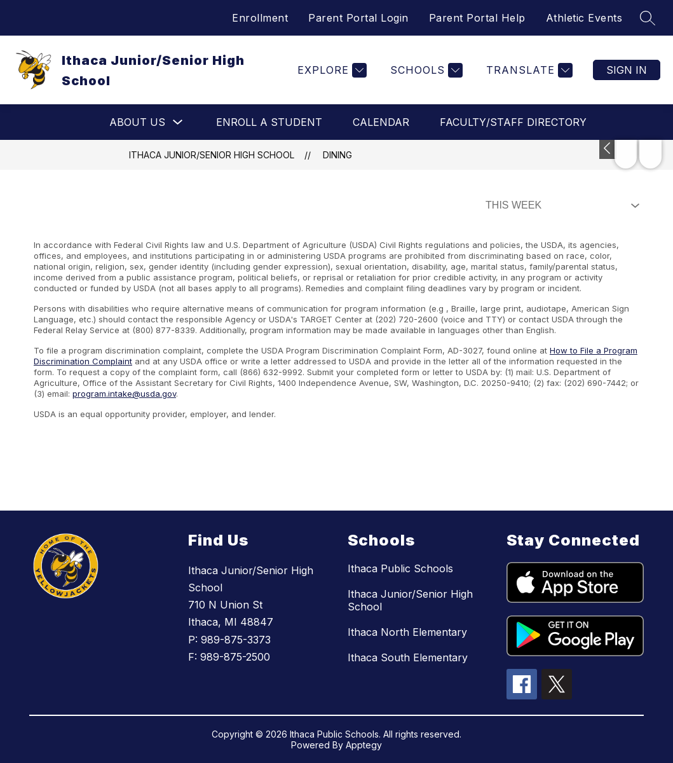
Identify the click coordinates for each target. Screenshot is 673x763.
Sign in (626, 70)
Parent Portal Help (477, 17)
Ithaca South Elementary (408, 657)
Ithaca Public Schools (400, 568)
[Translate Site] (528, 70)
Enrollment (260, 17)
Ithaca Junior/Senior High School (211, 154)
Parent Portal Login (358, 17)
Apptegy (364, 744)
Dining (337, 154)
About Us (137, 122)
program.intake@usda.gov (124, 393)
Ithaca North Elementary (407, 632)
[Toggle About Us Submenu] (178, 122)
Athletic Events (584, 17)
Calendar (381, 122)
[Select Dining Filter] (559, 205)
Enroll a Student (269, 122)
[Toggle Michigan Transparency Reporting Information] (607, 149)
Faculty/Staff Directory (513, 122)
